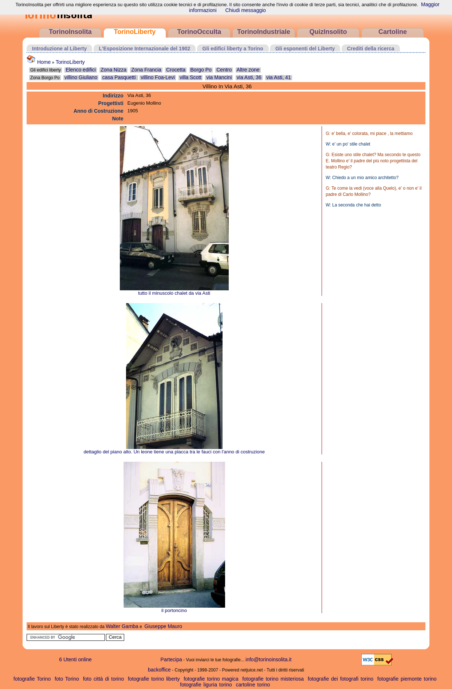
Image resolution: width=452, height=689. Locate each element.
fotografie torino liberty (154, 679)
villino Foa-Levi (157, 77)
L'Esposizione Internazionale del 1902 (144, 48)
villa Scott (190, 77)
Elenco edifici (81, 70)
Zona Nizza (113, 70)
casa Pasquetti (119, 77)
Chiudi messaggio (245, 10)
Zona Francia (146, 70)
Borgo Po (201, 70)
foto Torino (67, 679)
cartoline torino (253, 685)
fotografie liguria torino (206, 685)
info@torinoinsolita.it (268, 659)
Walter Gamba (122, 626)
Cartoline (392, 31)
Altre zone (248, 70)
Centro (224, 70)
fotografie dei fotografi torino (340, 679)
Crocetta (175, 70)
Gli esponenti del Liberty (305, 48)
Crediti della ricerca (370, 48)
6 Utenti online (75, 659)
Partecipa (171, 659)
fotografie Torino (32, 679)
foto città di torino (103, 679)
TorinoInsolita (70, 31)
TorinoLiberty (135, 31)
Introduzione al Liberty (59, 48)
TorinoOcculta (199, 31)
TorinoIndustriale (263, 31)
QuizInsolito (328, 31)
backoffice (159, 670)
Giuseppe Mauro (163, 626)
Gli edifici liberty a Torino (233, 48)
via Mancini (219, 77)
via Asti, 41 (278, 77)
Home (39, 62)
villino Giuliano (80, 77)
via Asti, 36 (249, 77)
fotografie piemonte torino (407, 679)
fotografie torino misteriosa (273, 679)
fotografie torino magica (211, 679)
